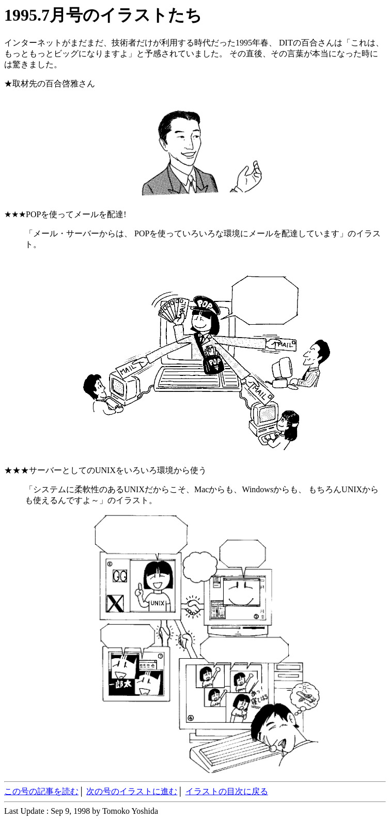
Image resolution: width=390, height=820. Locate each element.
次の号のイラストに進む (131, 791)
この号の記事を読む (41, 791)
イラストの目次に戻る (226, 791)
